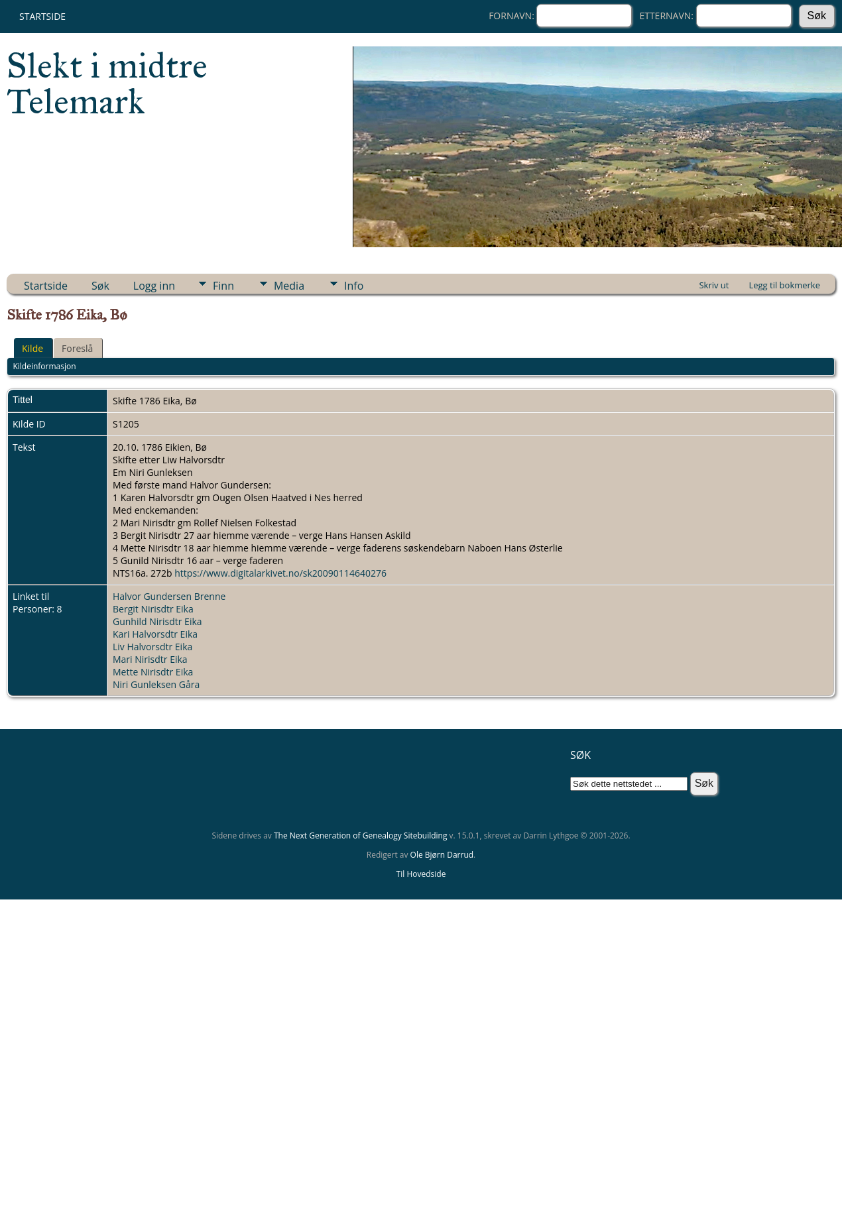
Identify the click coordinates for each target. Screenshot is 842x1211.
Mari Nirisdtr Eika (150, 659)
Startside (42, 16)
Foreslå (77, 348)
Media (289, 285)
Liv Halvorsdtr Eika (152, 646)
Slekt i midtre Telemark (107, 83)
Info (353, 285)
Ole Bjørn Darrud (441, 854)
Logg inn (154, 285)
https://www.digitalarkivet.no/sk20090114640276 (280, 573)
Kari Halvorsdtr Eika (155, 634)
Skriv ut (714, 285)
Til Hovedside (421, 874)
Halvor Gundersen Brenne (169, 596)
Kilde (32, 348)
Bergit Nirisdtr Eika (153, 609)
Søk (100, 285)
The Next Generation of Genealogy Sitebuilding (361, 835)
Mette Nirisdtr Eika (153, 671)
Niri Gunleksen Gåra (156, 684)
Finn (223, 285)
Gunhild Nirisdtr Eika (157, 621)
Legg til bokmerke (784, 285)
